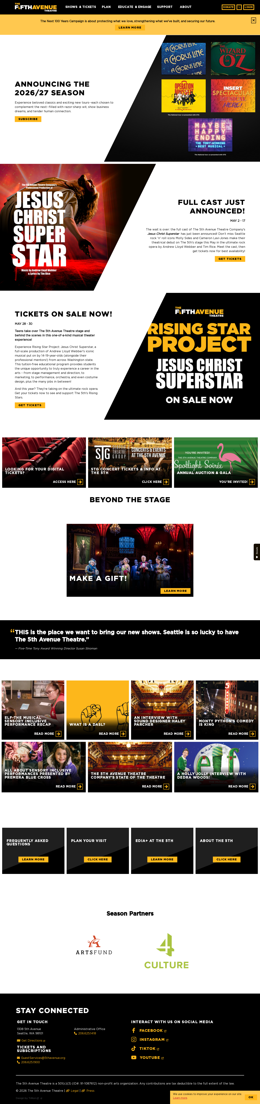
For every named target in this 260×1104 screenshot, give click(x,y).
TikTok (145, 1049)
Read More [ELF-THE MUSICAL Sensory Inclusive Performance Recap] (44, 733)
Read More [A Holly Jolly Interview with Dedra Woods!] (238, 786)
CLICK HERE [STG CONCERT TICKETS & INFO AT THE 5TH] (152, 482)
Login (249, 7)
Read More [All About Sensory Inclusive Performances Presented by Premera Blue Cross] (66, 786)
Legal (72, 1090)
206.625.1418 (85, 1033)
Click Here (98, 859)
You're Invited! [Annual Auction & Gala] (233, 482)
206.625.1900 (28, 1062)
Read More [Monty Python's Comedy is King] (238, 733)
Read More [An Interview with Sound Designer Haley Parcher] (174, 733)
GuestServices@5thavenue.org (41, 1057)
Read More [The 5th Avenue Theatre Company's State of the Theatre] (152, 786)
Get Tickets (230, 259)
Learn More (33, 859)
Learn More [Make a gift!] (175, 591)
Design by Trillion (29, 1098)
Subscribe (28, 119)
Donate (228, 7)
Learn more (180, 1097)
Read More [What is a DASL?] (109, 733)
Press (87, 1090)
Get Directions (31, 1040)
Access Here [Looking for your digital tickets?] (64, 482)
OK (251, 1097)
